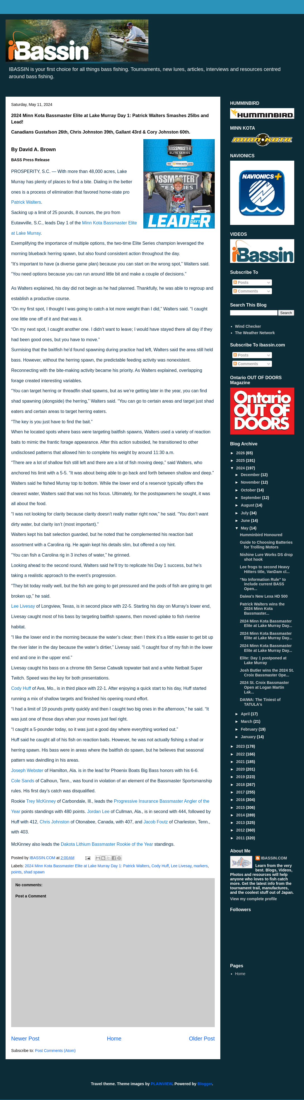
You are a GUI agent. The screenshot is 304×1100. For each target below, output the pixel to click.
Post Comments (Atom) (55, 1050)
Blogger (204, 1084)
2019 (241, 776)
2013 (241, 822)
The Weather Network (255, 333)
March (247, 721)
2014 (241, 815)
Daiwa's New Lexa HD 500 (264, 596)
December (251, 474)
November (251, 482)
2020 (241, 769)
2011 (241, 838)
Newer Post (25, 1038)
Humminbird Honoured (261, 535)
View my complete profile (253, 899)
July (245, 513)
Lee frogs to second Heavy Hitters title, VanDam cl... (264, 569)
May (245, 528)
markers (201, 866)
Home (114, 1038)
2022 (241, 754)
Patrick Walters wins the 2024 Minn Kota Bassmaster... (262, 609)
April (246, 714)
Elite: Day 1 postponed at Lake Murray (263, 660)
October (249, 490)
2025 (241, 460)
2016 (241, 799)
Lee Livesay (181, 866)
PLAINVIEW (161, 1084)
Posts (240, 282)
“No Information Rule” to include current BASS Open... (263, 584)
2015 (241, 807)
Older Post (202, 1038)
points (16, 872)
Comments (245, 291)
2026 (241, 453)
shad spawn (34, 872)
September (251, 497)
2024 (241, 468)
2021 (241, 761)
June (246, 520)
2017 (241, 792)
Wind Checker (248, 326)
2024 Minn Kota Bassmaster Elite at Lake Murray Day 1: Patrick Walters (87, 866)
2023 (241, 746)
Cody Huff (160, 866)
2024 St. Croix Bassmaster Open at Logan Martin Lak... (264, 687)
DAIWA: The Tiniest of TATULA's (260, 702)
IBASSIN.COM (43, 858)
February (250, 729)
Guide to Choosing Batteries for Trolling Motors (266, 544)
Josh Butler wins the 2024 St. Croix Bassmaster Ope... (267, 672)
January (249, 737)
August (248, 505)
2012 (241, 830)
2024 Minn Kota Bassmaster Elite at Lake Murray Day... (266, 623)
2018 (241, 784)
